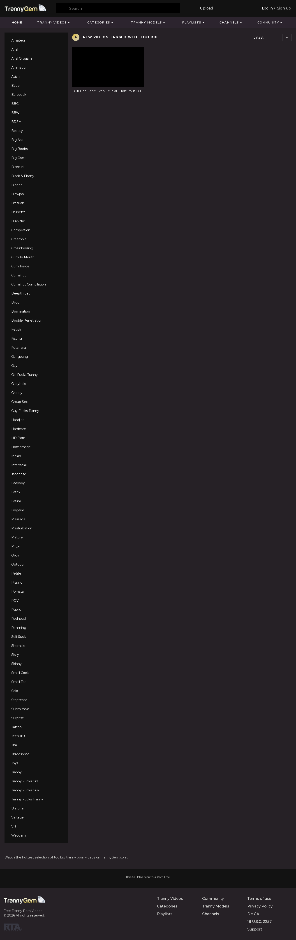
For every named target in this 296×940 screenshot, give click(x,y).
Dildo (15, 302)
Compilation (20, 230)
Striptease (19, 700)
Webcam (18, 835)
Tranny (16, 772)
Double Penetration (26, 320)
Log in (267, 8)
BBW (15, 113)
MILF (15, 546)
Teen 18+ (18, 736)
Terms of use (259, 898)
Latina (16, 501)
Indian (16, 456)
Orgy (15, 555)
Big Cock (18, 158)
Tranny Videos (52, 22)
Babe (15, 86)
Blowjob (17, 194)
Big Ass (17, 140)
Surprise (17, 718)
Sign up (284, 8)
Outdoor (18, 564)
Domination (20, 311)
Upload (206, 8)
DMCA (253, 914)
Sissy (15, 655)
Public (16, 610)
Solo (14, 691)
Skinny (16, 664)
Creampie (19, 239)
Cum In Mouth (23, 257)
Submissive (20, 709)
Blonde (17, 185)
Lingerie (17, 510)
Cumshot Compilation (28, 284)
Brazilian (17, 203)
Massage (18, 519)
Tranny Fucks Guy (25, 790)
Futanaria (18, 348)
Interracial (19, 465)
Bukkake (18, 221)
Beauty (17, 131)
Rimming (18, 628)
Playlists (191, 22)
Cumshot (18, 275)
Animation (19, 67)
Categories (98, 22)
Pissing (17, 582)
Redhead (18, 619)
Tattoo (16, 727)
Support (254, 929)
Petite (16, 573)
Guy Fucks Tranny (25, 411)
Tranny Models (146, 22)
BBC (14, 104)
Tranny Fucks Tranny (27, 799)
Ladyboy (18, 483)
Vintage (17, 817)
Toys (14, 763)
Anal (14, 49)
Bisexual (17, 167)
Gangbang (19, 357)
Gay (14, 366)
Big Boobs (19, 149)
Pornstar (18, 591)
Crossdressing (22, 248)
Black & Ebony (22, 176)
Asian (15, 77)
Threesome (20, 754)
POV (15, 601)
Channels (229, 22)
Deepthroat (20, 293)
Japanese (18, 474)
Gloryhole (18, 384)
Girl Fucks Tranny (24, 375)
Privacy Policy (260, 906)
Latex (15, 492)
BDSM (16, 122)
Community (268, 22)
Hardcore (18, 429)
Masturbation (21, 528)
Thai (14, 745)
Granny (16, 393)
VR (13, 826)
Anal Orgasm (21, 58)
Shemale (18, 646)
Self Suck (18, 637)
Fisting (16, 339)
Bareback (18, 95)
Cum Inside (20, 266)
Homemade (21, 447)
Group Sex (19, 402)
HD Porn (18, 438)
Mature (17, 537)
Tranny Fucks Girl (24, 781)
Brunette (18, 212)
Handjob (18, 420)
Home (17, 22)
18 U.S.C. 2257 (259, 921)
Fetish (16, 329)
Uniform (17, 808)
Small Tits (18, 682)
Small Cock (20, 673)
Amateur (18, 40)
